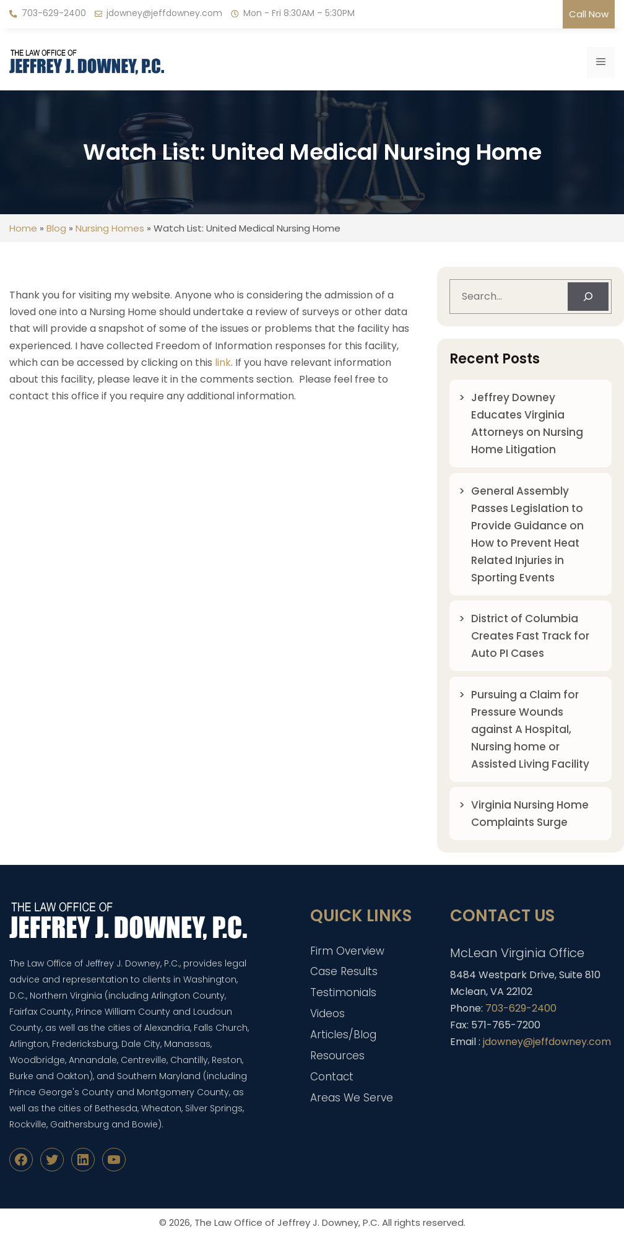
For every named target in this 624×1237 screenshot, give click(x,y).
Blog (56, 228)
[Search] (588, 296)
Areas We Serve (351, 1097)
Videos (327, 1013)
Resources (337, 1055)
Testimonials (343, 992)
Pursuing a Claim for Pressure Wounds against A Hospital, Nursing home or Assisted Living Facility (530, 729)
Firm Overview (347, 951)
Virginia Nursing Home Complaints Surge (530, 813)
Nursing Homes (110, 228)
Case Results (344, 971)
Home (23, 228)
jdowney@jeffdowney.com (164, 13)
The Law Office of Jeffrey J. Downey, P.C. (286, 1222)
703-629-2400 (54, 13)
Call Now (589, 13)
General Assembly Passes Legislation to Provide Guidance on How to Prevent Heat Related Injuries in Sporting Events (527, 534)
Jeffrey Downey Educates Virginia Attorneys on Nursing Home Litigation (527, 423)
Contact (331, 1076)
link (223, 362)
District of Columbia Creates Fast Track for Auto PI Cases (530, 636)
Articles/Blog (343, 1034)
